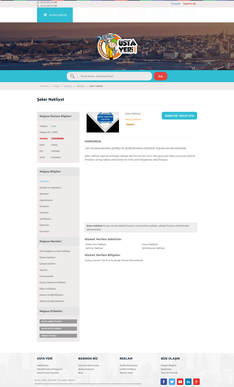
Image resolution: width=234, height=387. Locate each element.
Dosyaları (44, 206)
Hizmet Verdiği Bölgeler (51, 295)
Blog (80, 372)
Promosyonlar (47, 276)
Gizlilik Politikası (128, 369)
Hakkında (44, 181)
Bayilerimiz (166, 369)
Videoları (44, 212)
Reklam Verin (126, 372)
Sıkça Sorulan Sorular (88, 365)
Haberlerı (44, 225)
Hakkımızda (43, 365)
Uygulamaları (46, 200)
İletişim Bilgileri (168, 365)
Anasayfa (175, 3)
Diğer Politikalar (48, 288)
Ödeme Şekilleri (47, 257)
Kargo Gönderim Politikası (53, 282)
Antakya (68, 86)
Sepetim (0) (189, 3)
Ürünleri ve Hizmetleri (50, 187)
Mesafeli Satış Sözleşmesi (49, 369)
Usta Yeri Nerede (169, 372)
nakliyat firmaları (48, 336)
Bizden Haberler (86, 369)
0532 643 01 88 (47, 2)
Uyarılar (43, 270)
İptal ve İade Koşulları (48, 372)
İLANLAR (99, 15)
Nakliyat (81, 86)
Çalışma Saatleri (48, 263)
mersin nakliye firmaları (51, 321)
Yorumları (44, 231)
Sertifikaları (45, 219)
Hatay (56, 86)
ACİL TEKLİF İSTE (130, 15)
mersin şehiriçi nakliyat (51, 328)
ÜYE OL (159, 15)
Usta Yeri (44, 86)
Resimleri (44, 194)
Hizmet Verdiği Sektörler (52, 301)
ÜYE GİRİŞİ (184, 15)
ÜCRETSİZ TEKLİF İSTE (179, 115)
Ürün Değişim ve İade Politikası (55, 251)
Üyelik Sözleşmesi (128, 365)
